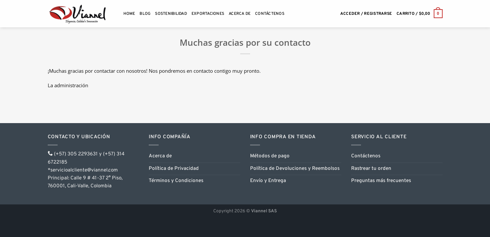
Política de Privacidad (174, 169)
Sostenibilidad (171, 13)
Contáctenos (269, 13)
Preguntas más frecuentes (381, 181)
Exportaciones (208, 13)
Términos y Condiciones (176, 181)
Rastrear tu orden (371, 169)
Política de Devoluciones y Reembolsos (295, 169)
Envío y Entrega (268, 181)
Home (129, 13)
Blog (145, 13)
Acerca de (239, 13)
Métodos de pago (270, 156)
